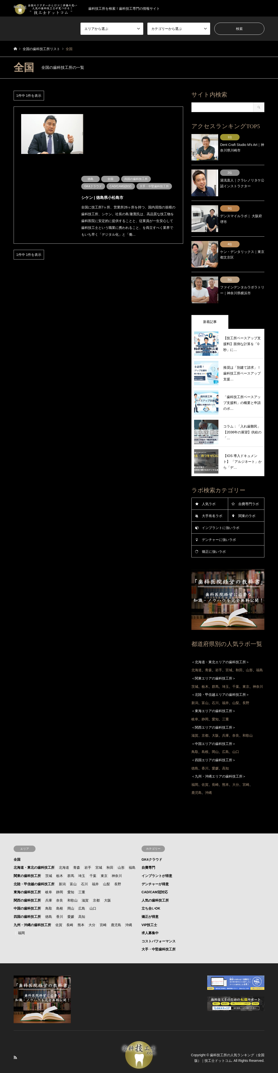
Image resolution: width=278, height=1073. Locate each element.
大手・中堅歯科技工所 (159, 937)
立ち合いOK (151, 897)
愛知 (70, 880)
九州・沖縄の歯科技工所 (32, 913)
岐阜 (48, 880)
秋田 (110, 856)
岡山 (70, 897)
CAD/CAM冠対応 (155, 880)
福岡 (21, 921)
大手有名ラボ (212, 504)
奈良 (59, 888)
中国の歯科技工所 (27, 897)
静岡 (59, 880)
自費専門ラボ (248, 492)
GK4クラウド (152, 847)
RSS (15, 1045)
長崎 (69, 913)
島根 (59, 897)
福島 (132, 856)
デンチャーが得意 (155, 872)
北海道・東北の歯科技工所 (34, 856)
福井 (95, 872)
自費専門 (148, 856)
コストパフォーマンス (159, 929)
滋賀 (85, 888)
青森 (76, 856)
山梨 (106, 872)
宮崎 (103, 913)
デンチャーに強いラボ (219, 528)
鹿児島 (116, 913)
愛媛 (70, 905)
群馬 (70, 864)
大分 (92, 913)
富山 (73, 872)
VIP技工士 (149, 913)
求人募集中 (150, 921)
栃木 (59, 864)
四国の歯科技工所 (27, 905)
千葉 (93, 864)
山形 (121, 856)
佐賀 (58, 913)
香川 (59, 905)
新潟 (62, 872)
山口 (93, 897)
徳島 (48, 905)
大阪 (107, 888)
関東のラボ (246, 504)
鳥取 (48, 897)
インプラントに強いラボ (220, 516)
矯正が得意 (150, 905)
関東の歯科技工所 (27, 864)
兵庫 (48, 888)
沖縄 (128, 913)
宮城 (98, 856)
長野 (117, 872)
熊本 (81, 913)
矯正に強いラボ (214, 540)
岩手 (87, 856)
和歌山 (72, 888)
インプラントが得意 (157, 864)
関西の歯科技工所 (27, 888)
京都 (96, 888)
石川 (84, 872)
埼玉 (81, 864)
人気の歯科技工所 (155, 888)
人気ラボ (208, 492)
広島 (81, 897)
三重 (81, 880)
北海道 (64, 856)
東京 (104, 864)
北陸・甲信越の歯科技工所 (34, 872)
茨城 (48, 864)
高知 (81, 905)
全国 (17, 847)
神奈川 (117, 864)
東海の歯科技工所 (27, 880)
